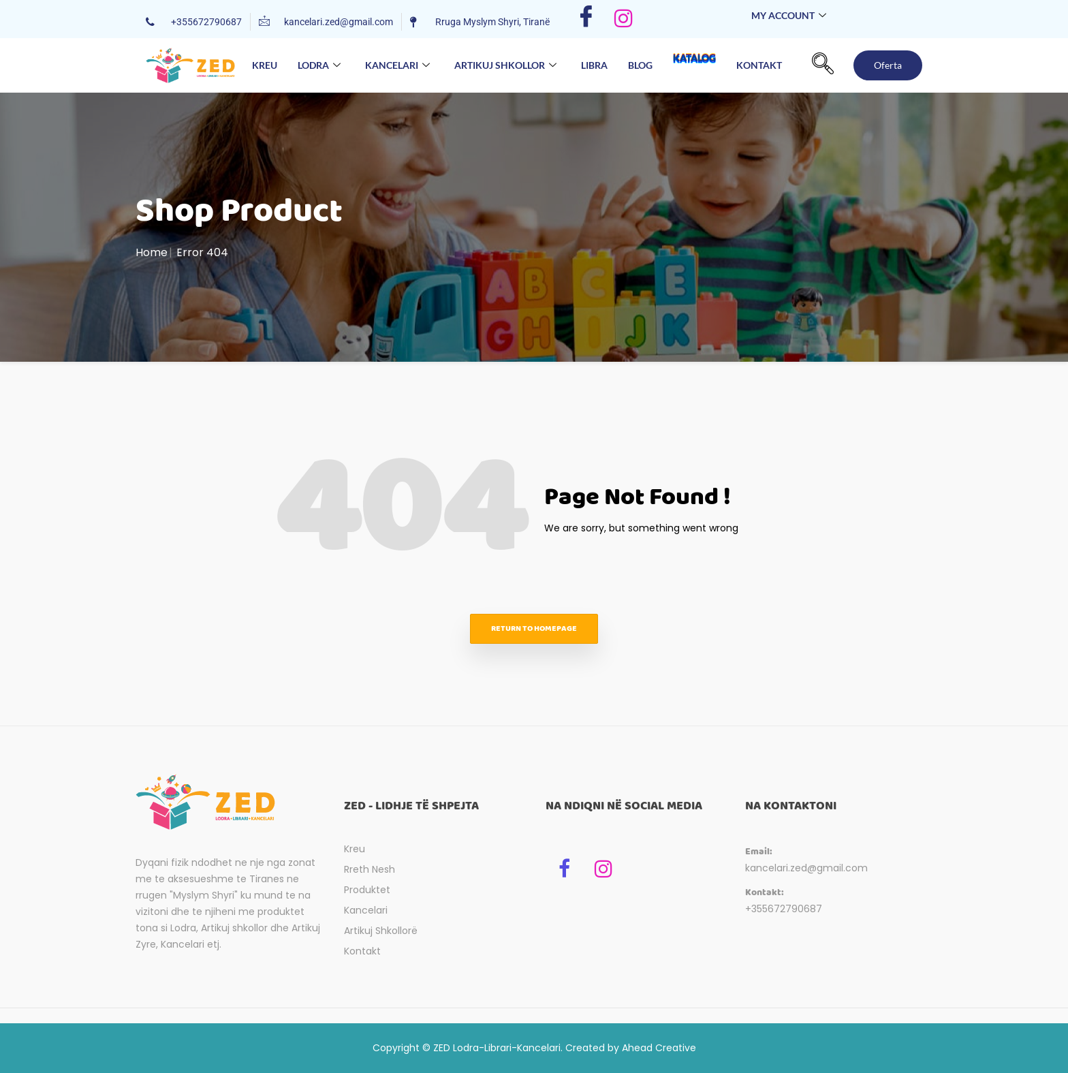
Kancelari (397, 65)
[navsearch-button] (822, 65)
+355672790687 (783, 909)
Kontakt (759, 65)
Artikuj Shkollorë (381, 930)
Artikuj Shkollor (505, 65)
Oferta (888, 65)
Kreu (264, 65)
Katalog (694, 65)
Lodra (319, 65)
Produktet (367, 890)
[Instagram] (623, 19)
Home (152, 252)
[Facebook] (586, 19)
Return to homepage (534, 628)
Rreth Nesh (369, 869)
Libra (594, 65)
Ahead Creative (659, 1048)
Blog (640, 65)
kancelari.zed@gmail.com (806, 868)
